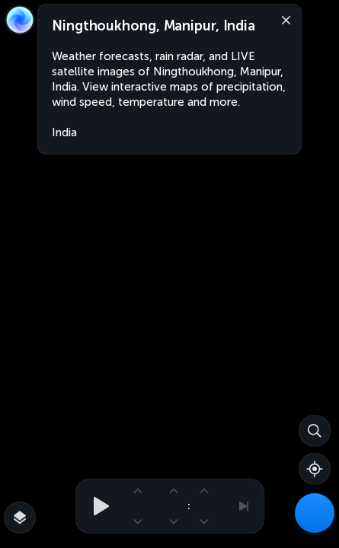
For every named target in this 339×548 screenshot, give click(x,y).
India (64, 132)
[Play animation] (96, 506)
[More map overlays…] (20, 517)
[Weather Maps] (314, 513)
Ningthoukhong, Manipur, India (153, 26)
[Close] (282, 19)
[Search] (314, 431)
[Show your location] (314, 469)
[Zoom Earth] (20, 20)
